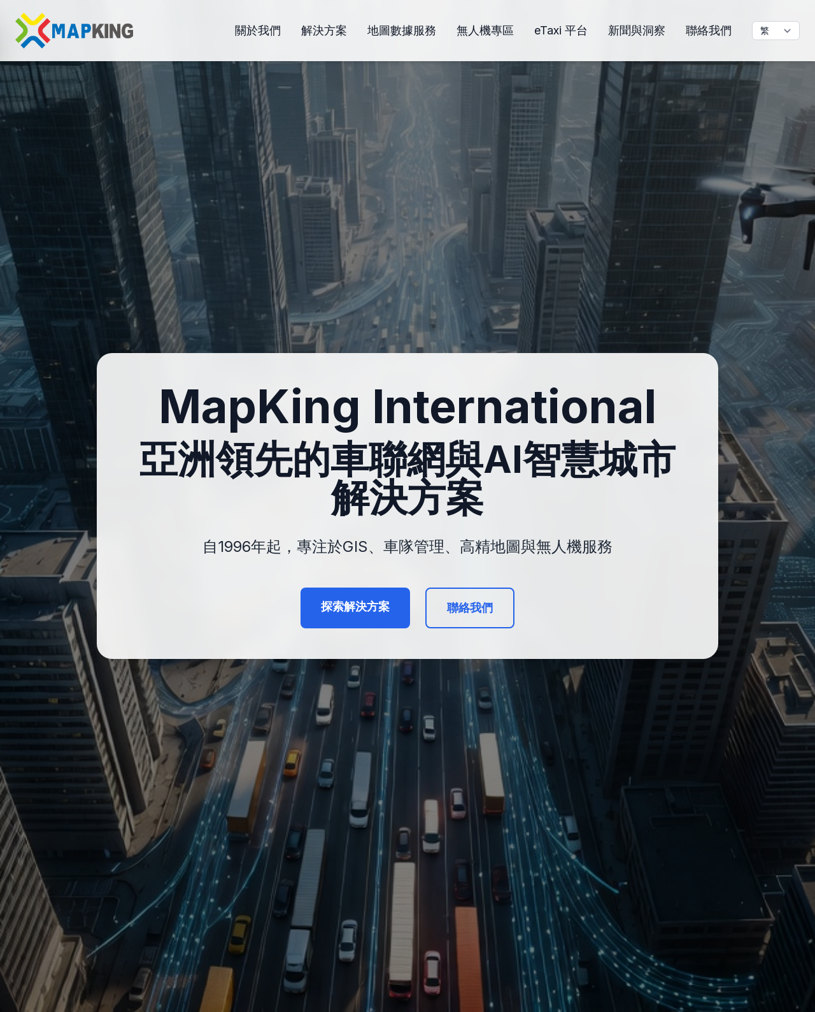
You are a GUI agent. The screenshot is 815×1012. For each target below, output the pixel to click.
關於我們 (258, 30)
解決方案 (324, 30)
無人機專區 (485, 30)
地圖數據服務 (401, 30)
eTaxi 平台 (561, 30)
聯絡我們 (709, 30)
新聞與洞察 (636, 30)
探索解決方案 (355, 606)
